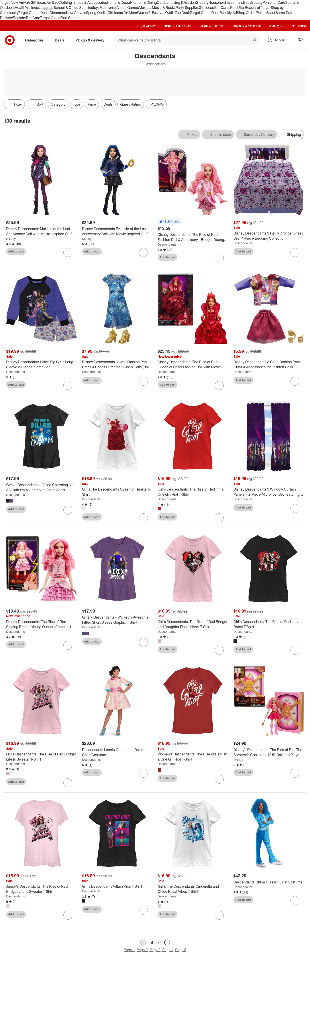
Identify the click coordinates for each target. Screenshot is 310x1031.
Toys (96, 7)
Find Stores (69, 18)
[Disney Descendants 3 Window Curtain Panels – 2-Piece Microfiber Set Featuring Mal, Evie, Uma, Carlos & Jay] (268, 492)
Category (58, 104)
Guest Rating (130, 104)
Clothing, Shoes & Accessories (82, 2)
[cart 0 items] (301, 40)
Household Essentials (225, 2)
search (255, 40)
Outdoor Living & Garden (176, 2)
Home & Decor (118, 2)
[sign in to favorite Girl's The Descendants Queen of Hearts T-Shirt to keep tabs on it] (143, 517)
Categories (36, 40)
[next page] (167, 942)
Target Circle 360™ (212, 26)
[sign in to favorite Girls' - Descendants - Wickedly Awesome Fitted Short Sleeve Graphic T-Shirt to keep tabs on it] (143, 642)
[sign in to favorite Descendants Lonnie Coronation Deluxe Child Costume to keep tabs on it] (143, 773)
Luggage (47, 7)
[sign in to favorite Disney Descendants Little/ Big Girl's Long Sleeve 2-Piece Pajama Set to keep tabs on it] (67, 385)
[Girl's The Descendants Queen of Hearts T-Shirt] (117, 492)
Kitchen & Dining (143, 2)
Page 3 (155, 950)
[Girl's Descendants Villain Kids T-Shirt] (117, 886)
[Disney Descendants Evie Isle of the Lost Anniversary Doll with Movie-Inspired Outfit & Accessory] (117, 231)
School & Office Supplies (73, 7)
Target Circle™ (146, 26)
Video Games (128, 7)
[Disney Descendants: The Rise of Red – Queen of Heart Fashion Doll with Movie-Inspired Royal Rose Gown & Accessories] (193, 364)
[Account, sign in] (278, 40)
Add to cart (16, 251)
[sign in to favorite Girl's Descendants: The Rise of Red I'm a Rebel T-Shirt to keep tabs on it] (294, 650)
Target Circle (50, 18)
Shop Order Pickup (252, 12)
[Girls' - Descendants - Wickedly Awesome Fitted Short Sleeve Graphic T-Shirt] (117, 620)
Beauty (257, 2)
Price (92, 104)
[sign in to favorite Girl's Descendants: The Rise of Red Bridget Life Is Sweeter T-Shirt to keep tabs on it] (67, 782)
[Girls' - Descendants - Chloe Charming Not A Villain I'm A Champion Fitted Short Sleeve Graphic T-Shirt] (41, 487)
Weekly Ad (228, 12)
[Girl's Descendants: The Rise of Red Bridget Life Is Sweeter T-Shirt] (41, 757)
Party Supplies (187, 7)
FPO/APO (156, 104)
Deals (44, 12)
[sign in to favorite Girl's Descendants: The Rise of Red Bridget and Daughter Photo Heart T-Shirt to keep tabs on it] (219, 650)
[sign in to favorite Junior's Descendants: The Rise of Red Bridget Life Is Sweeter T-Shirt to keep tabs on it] (67, 915)
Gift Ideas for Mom (122, 12)
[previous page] (143, 942)
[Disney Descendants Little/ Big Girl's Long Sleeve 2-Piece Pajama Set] (41, 364)
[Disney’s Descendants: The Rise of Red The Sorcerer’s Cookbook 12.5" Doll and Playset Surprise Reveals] (268, 752)
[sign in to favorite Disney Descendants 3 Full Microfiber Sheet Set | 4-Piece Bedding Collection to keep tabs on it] (294, 252)
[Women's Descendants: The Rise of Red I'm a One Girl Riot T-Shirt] (193, 757)
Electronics (108, 7)
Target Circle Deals (205, 12)
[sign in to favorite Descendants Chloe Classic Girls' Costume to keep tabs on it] (294, 900)
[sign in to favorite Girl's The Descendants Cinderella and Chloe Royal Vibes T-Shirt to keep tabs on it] (219, 915)
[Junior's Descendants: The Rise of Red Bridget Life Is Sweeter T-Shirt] (41, 889)
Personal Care (274, 2)
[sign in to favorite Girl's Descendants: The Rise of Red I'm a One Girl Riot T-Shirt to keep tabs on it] (219, 517)
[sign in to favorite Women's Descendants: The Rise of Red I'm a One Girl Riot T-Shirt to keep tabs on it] (219, 779)
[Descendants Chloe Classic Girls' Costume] (268, 882)
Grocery (202, 2)
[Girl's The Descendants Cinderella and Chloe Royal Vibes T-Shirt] (193, 889)
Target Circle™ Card (177, 26)
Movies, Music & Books (157, 7)
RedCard (33, 18)
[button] (169, 222)
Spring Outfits (97, 12)
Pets (233, 7)
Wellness (32, 7)
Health (20, 7)
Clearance (57, 12)
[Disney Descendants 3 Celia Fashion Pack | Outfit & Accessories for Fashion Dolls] (268, 364)
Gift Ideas (206, 7)
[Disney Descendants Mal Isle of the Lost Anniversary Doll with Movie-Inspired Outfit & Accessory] (41, 231)
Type (76, 104)
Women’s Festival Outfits (156, 12)
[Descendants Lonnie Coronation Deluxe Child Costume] (117, 752)
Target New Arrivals (15, 2)
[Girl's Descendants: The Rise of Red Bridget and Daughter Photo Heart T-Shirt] (193, 624)
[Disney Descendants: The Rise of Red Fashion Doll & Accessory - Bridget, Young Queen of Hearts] (193, 237)
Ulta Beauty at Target (254, 7)
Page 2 (142, 950)
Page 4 (167, 950)
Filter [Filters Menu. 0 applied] (14, 104)
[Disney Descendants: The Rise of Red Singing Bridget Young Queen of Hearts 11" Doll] (41, 624)
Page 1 (129, 950)
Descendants (167, 244)
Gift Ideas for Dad (44, 2)
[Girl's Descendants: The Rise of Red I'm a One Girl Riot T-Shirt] (193, 492)
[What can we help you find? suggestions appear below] (187, 40)
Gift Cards (222, 7)
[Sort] (36, 104)
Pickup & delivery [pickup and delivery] (91, 40)
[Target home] (9, 40)
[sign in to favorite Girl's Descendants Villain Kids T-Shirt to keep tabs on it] (143, 910)
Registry (19, 18)
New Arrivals (76, 12)
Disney (11, 239)
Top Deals (182, 12)
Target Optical (29, 12)
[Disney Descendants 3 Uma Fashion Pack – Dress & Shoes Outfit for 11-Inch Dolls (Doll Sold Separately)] (117, 364)
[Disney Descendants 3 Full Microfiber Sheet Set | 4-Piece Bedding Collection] (268, 236)
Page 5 (180, 950)
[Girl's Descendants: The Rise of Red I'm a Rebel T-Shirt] (268, 624)
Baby (247, 2)
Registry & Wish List (247, 26)
